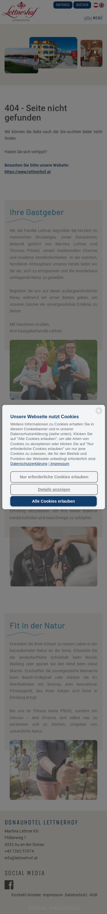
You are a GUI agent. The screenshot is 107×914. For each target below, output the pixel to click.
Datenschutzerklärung (28, 463)
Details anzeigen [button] (54, 489)
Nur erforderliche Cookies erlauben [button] (54, 477)
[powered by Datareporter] (99, 413)
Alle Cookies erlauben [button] (53, 501)
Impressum (60, 463)
